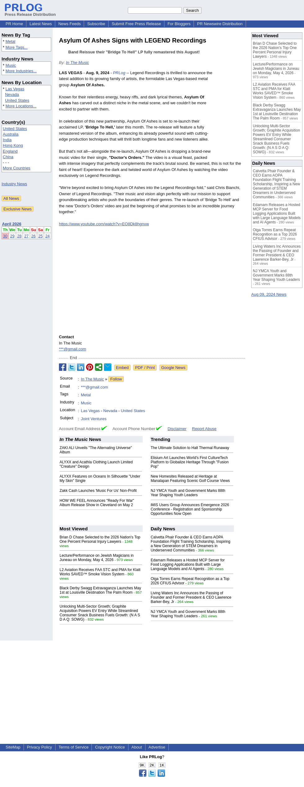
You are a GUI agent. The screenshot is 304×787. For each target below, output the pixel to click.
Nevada (12, 94)
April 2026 (11, 224)
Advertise (157, 747)
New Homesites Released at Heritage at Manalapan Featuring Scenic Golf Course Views (190, 478)
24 (47, 236)
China (8, 157)
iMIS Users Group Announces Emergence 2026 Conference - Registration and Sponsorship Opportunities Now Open (190, 509)
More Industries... (21, 71)
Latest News (40, 23)
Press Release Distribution (30, 12)
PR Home (14, 23)
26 (33, 236)
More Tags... (17, 47)
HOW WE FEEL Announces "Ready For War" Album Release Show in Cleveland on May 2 (97, 502)
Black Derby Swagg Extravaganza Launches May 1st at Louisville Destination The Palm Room (100, 590)
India (7, 139)
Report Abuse (204, 428)
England (10, 151)
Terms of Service (74, 747)
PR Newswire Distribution (220, 23)
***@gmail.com (72, 349)
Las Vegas (15, 89)
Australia (11, 134)
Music (11, 65)
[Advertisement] (152, 684)
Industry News (14, 184)
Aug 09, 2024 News (268, 294)
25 (40, 236)
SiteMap (13, 747)
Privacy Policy (39, 747)
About (137, 747)
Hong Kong (13, 145)
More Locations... (21, 106)
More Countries (16, 168)
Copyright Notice (110, 747)
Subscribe (96, 23)
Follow (116, 379)
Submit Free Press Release (136, 23)
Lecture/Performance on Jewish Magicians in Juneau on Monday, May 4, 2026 (97, 557)
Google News (173, 367)
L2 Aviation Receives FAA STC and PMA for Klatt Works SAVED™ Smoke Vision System (100, 572)
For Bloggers (179, 23)
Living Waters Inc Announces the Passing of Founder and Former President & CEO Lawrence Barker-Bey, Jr (191, 597)
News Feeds (69, 23)
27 (26, 236)
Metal (11, 41)
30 (5, 236)
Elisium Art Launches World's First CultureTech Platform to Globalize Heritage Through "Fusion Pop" (190, 462)
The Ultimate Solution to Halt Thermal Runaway (190, 448)
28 (19, 236)
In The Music (77, 62)
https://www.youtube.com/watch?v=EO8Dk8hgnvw (104, 224)
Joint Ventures (93, 418)
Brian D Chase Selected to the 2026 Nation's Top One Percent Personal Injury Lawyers (100, 539)
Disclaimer (177, 428)
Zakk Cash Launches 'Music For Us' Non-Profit (98, 490)
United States (17, 100)
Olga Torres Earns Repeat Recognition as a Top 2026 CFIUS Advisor (275, 234)
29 (12, 236)
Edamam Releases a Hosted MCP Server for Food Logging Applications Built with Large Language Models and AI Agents (188, 564)
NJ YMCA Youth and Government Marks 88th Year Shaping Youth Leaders (188, 492)
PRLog (119, 72)
